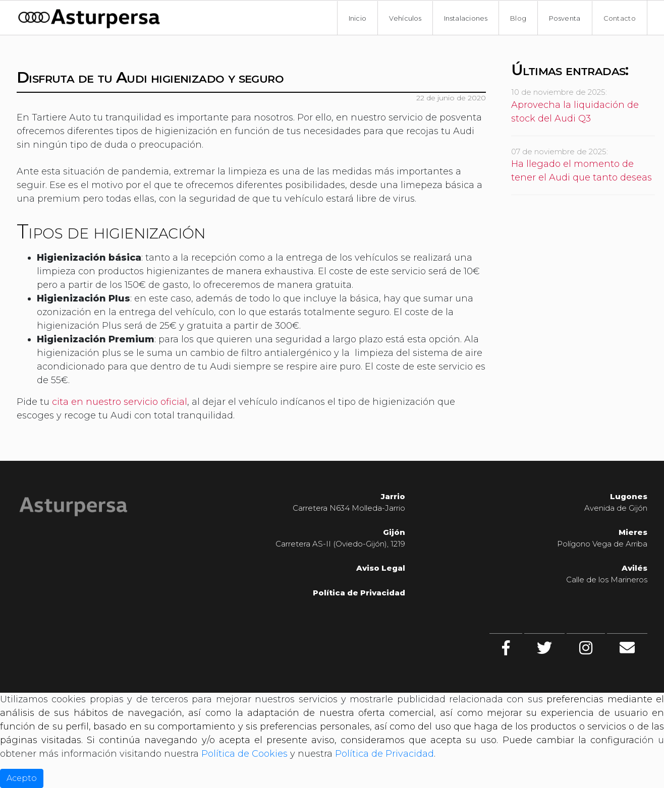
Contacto (619, 18)
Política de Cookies (244, 753)
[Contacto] (627, 647)
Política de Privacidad (359, 592)
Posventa (564, 18)
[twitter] (544, 647)
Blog (518, 18)
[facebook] (505, 647)
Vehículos (405, 18)
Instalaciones (465, 18)
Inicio (358, 18)
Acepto (22, 778)
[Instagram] (586, 647)
